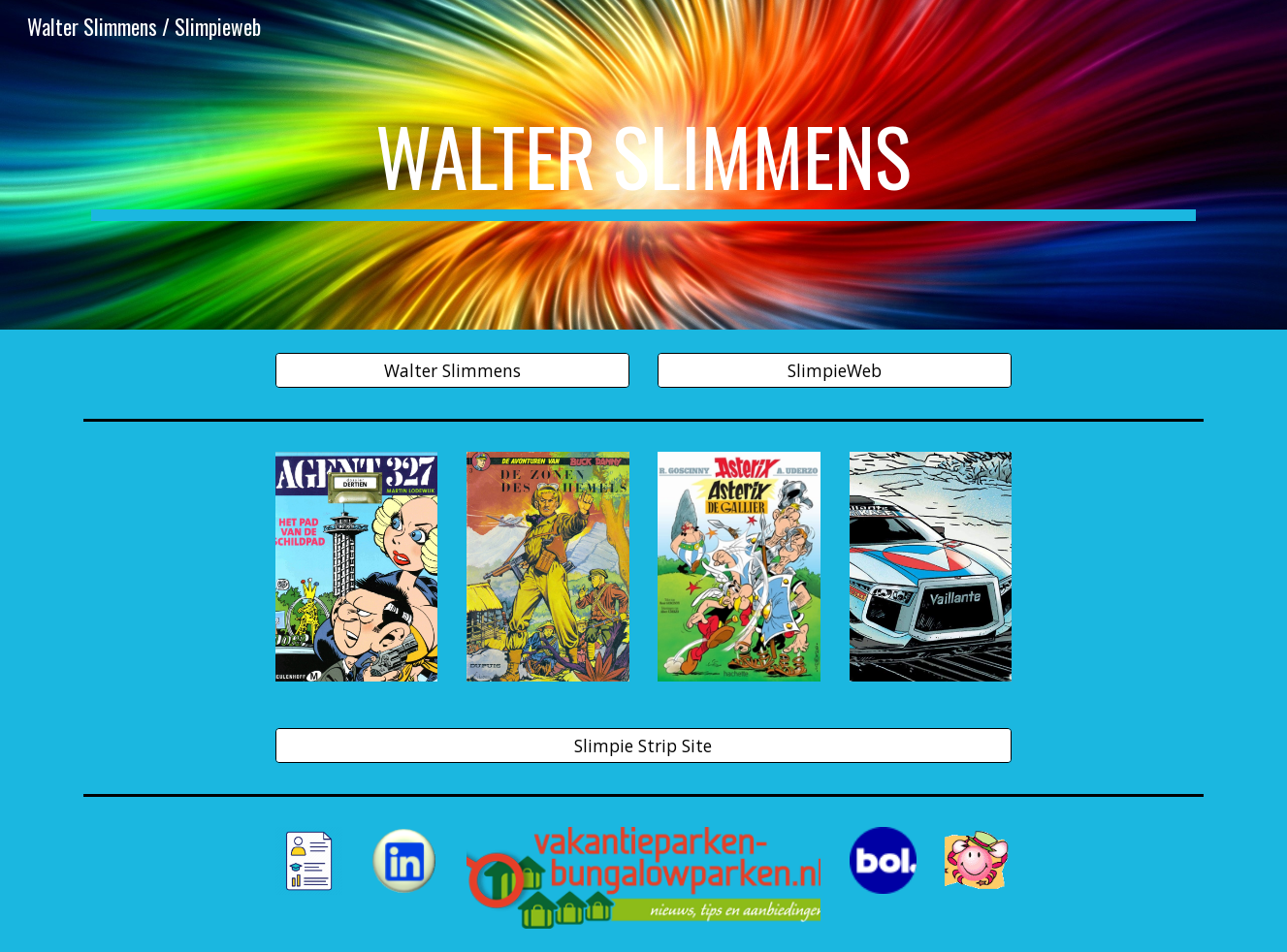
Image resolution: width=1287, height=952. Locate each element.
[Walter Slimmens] (452, 370)
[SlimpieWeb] (835, 370)
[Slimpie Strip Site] (644, 746)
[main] (643, 165)
